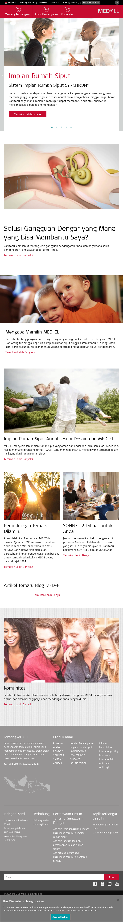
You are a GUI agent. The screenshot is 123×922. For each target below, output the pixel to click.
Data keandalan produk (105, 832)
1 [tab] (51, 127)
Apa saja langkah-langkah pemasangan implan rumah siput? (68, 844)
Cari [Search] (111, 877)
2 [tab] (56, 127)
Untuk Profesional (91, 2)
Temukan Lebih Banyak (18, 255)
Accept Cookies (61, 917)
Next (121, 74)
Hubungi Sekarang (71, 2)
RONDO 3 (58, 751)
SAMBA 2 (58, 759)
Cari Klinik (42, 2)
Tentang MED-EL (27, 2)
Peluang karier (41, 820)
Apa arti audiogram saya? (66, 852)
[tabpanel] (61, 70)
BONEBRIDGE (77, 755)
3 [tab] (61, 127)
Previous (2, 74)
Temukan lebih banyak (27, 114)
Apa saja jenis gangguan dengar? (71, 828)
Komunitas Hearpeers (15, 836)
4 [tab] (66, 127)
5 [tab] (71, 127)
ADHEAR (57, 763)
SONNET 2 (58, 755)
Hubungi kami (41, 824)
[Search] (117, 2)
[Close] (117, 900)
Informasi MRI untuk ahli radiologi (106, 763)
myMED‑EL (55, 2)
